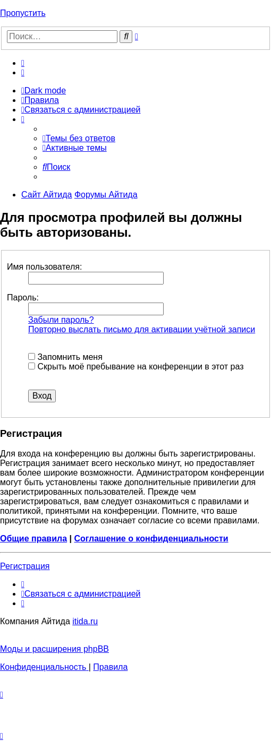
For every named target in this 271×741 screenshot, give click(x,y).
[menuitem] (22, 62)
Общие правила (33, 538)
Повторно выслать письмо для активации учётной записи (141, 329)
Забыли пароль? (61, 319)
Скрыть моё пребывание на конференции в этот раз (135, 366)
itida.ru (85, 621)
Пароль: (23, 297)
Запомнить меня (65, 356)
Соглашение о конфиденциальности (151, 538)
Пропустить (23, 13)
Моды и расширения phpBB (54, 648)
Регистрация (25, 566)
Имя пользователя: (44, 266)
